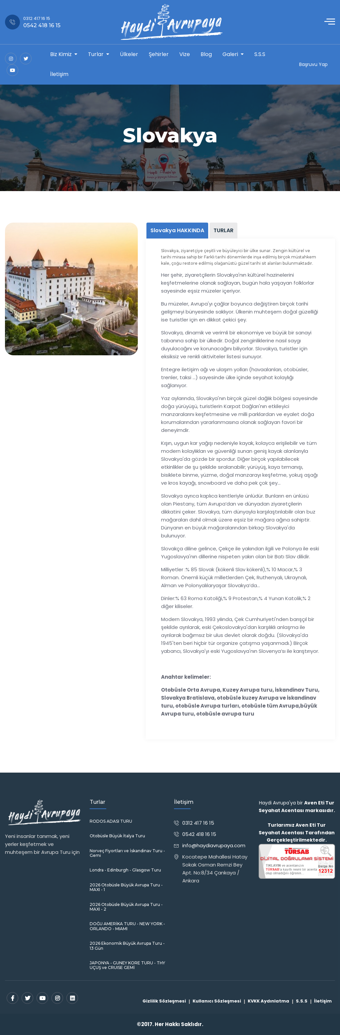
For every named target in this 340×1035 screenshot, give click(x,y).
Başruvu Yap (313, 64)
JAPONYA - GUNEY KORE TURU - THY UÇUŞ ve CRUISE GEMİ (127, 965)
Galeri (230, 54)
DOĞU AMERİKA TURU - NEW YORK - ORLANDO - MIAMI (127, 926)
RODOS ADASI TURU (111, 821)
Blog (206, 54)
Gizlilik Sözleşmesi (164, 1001)
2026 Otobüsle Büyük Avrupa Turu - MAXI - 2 (126, 907)
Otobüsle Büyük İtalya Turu (117, 836)
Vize (184, 54)
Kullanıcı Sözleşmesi (217, 1001)
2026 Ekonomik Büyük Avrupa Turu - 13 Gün (127, 945)
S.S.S (259, 54)
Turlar (96, 54)
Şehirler (159, 54)
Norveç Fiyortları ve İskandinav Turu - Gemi (127, 853)
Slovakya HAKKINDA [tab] (177, 230)
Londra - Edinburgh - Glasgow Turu (125, 870)
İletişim (59, 74)
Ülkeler (129, 54)
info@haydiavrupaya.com (213, 845)
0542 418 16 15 (199, 834)
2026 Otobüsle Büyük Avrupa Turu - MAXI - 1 (126, 887)
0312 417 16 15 (198, 822)
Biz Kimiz (61, 54)
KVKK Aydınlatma (268, 1001)
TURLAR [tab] (223, 230)
